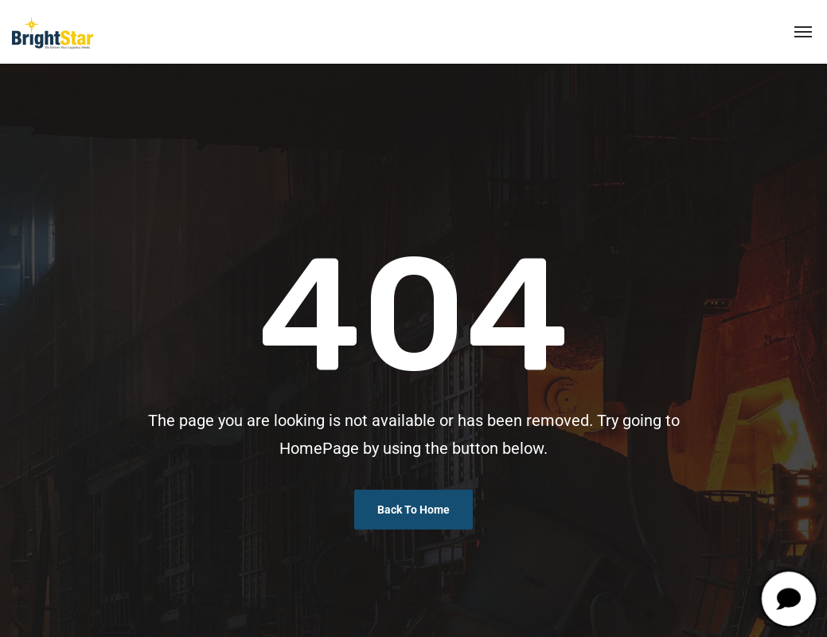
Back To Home (413, 509)
